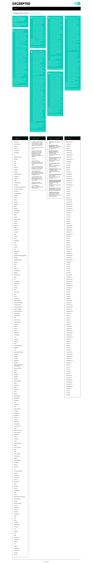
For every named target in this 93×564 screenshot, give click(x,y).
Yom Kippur (16, 548)
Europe (15, 217)
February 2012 (69, 375)
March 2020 (68, 172)
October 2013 (69, 334)
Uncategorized (17, 524)
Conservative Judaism (18, 189)
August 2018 (68, 212)
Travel (15, 516)
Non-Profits (16, 404)
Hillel (15, 266)
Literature (16, 341)
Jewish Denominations (18, 302)
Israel (15, 294)
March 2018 (68, 223)
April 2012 (68, 371)
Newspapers (16, 400)
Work (15, 535)
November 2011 (69, 382)
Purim (15, 441)
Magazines (16, 347)
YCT (15, 543)
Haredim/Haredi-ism (18, 259)
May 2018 (68, 219)
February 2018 (69, 225)
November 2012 (69, 356)
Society (15, 479)
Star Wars (16, 486)
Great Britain (16, 251)
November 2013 (69, 332)
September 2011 (69, 386)
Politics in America (17, 430)
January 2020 (69, 176)
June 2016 (68, 266)
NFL (15, 402)
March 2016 (68, 272)
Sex (15, 468)
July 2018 (68, 214)
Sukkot (15, 488)
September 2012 (69, 360)
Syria (15, 492)
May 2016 (68, 268)
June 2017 (68, 240)
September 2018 (69, 210)
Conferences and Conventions (20, 187)
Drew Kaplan (34, 46)
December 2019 (69, 178)
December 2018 (69, 204)
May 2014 (68, 319)
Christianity (16, 176)
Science (15, 464)
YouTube (16, 552)
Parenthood (16, 415)
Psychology (16, 438)
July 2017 (68, 238)
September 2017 (69, 234)
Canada (15, 172)
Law (15, 337)
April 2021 (68, 148)
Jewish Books (16, 298)
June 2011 (68, 392)
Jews (15, 317)
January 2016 (69, 277)
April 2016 (68, 270)
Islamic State (16, 292)
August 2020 (68, 161)
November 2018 (69, 206)
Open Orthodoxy (17, 408)
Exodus (15, 223)
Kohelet (15, 330)
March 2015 (68, 298)
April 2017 (68, 244)
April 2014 (68, 322)
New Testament (17, 396)
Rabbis (15, 445)
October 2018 (69, 208)
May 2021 (68, 146)
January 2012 (69, 377)
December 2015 (69, 279)
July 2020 (68, 163)
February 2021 (69, 150)
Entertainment (17, 210)
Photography (16, 423)
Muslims (15, 393)
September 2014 (69, 311)
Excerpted (21, 3)
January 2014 (69, 328)
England (15, 208)
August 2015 (68, 287)
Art (14, 154)
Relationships (16, 456)
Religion (15, 458)
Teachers (16, 505)
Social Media (16, 477)
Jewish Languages (17, 309)
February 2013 (69, 352)
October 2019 (69, 182)
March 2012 (68, 373)
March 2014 (68, 324)
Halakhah (16, 253)
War (15, 528)
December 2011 (69, 379)
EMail (15, 206)
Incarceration (16, 281)
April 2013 (68, 347)
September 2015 (69, 285)
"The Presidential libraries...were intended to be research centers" (37, 187)
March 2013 (68, 349)
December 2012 (69, 354)
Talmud (15, 494)
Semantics (16, 466)
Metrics (15, 370)
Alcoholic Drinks (17, 144)
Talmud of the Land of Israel (19, 496)
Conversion (16, 191)
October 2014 (69, 309)
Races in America (17, 447)
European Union (17, 219)
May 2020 (68, 167)
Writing (15, 541)
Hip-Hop (15, 268)
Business (16, 167)
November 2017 (69, 229)
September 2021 (69, 142)
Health (15, 264)
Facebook (16, 225)
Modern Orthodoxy (17, 381)
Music (15, 391)
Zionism (15, 554)
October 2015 (69, 283)
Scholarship (16, 462)
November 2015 (69, 281)
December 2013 (69, 330)
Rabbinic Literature (17, 443)
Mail (15, 349)
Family (15, 227)
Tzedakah (16, 522)
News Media (16, 398)
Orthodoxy (16, 411)
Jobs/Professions (17, 322)
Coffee (15, 180)
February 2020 (69, 174)
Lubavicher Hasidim (18, 345)
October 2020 (69, 157)
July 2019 (68, 189)
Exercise (15, 221)
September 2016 (69, 259)
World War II (16, 539)
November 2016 (69, 255)
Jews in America (17, 319)
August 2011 (68, 388)
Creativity (16, 195)
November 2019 (69, 180)
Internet (15, 285)
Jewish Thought (17, 315)
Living (15, 343)
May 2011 (68, 394)
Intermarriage (16, 283)
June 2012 (68, 367)
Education (16, 204)
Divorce (15, 199)
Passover (16, 417)
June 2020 (68, 165)
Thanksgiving (16, 513)
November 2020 (69, 154)
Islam (15, 289)
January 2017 (69, 251)
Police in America (17, 426)
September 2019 (69, 184)
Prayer (15, 436)
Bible (15, 163)
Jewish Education (17, 304)
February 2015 (69, 300)
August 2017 (68, 236)
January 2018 (69, 227)
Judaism (15, 326)
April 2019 (68, 195)
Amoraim (16, 148)
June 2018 (68, 217)
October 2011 (69, 384)
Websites (16, 531)
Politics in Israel (17, 432)
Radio (15, 449)
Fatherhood (16, 229)
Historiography (17, 270)
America (15, 146)
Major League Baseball (18, 352)
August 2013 (68, 339)
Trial (15, 518)
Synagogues (16, 490)
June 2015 (68, 292)
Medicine (16, 362)
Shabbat (15, 473)
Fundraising (16, 240)
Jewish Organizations (18, 311)
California (16, 169)
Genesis (15, 247)
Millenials (16, 376)
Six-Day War (16, 475)
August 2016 (68, 262)
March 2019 (68, 197)
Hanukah (16, 257)
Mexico (15, 372)
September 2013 (69, 337)
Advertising (16, 142)
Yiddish (15, 546)
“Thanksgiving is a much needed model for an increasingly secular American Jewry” (19, 19)
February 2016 (69, 274)
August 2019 (68, 187)
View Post (33, 158)
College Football (17, 182)
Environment (16, 212)
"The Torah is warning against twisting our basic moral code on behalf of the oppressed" (37, 167)
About (16, 8)
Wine (15, 533)
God (15, 249)
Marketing (16, 354)
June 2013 (68, 343)
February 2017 (69, 249)
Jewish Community (17, 300)
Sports (15, 483)
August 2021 (68, 144)
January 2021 (69, 152)
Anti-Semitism (16, 150)
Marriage (16, 356)
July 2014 (68, 315)
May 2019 (68, 193)
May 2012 (68, 369)
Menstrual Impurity (17, 368)
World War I (16, 537)
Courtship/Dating (17, 193)
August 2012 (68, 362)
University (16, 526)
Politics (15, 428)
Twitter (76, 3)
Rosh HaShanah (17, 460)
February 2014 (69, 326)
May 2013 (68, 345)
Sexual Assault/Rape (18, 471)
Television (16, 509)
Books (15, 165)
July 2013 (68, 341)
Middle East (16, 374)
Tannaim (15, 501)
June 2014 (68, 317)
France (15, 238)
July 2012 (68, 364)
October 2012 (69, 358)
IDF (14, 279)
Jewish (15, 296)
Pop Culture (16, 434)
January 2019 (69, 202)
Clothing (15, 178)
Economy (16, 202)
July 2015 (68, 289)
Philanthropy (16, 421)
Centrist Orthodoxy (17, 174)
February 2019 (69, 199)
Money (15, 383)
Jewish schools (17, 313)
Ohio (15, 406)
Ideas (15, 277)
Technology (16, 507)
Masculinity (16, 360)
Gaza (15, 242)
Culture (15, 197)
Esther (15, 214)
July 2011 (68, 390)
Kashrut (15, 328)
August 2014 (68, 313)
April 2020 (68, 169)
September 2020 (69, 159)
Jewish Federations (18, 307)
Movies (15, 387)
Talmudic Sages (17, 498)
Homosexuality (17, 274)
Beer (15, 161)
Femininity (16, 232)
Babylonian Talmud (17, 157)
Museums (16, 389)
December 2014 (69, 304)
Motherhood (16, 385)
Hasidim (15, 262)
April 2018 (68, 221)
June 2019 (68, 191)
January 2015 (69, 302)
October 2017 (69, 232)
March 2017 (68, 247)
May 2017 (68, 242)
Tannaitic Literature (17, 503)
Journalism (16, 324)
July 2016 (68, 264)
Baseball (15, 159)
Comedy (15, 184)
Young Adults (16, 550)
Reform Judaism (17, 453)
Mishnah (15, 378)
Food (15, 234)
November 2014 (69, 307)
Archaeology (16, 152)
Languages (16, 332)
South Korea (16, 481)
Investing (16, 287)
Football (15, 236)
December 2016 (69, 253)
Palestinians (16, 413)
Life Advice (16, 339)
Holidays (15, 272)
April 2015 (68, 296)
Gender (15, 244)
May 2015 (68, 294)
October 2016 (69, 257)
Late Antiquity (16, 334)
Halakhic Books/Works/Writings (20, 255)
